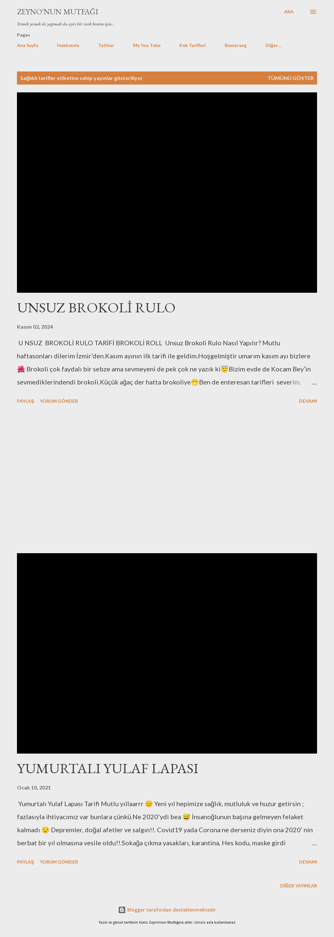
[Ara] (289, 12)
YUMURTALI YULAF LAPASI (107, 768)
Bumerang (236, 45)
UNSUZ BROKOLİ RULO (96, 307)
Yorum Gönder (59, 401)
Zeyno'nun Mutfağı (57, 12)
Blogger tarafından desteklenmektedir (167, 910)
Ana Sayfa (27, 45)
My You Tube (146, 45)
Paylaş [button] (25, 401)
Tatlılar (106, 45)
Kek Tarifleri (192, 45)
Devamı (308, 401)
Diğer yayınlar (298, 885)
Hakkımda (68, 45)
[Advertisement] (167, 479)
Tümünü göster (290, 78)
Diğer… (273, 45)
